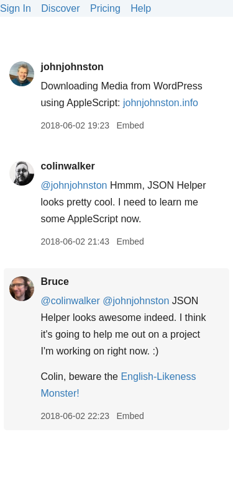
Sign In (15, 8)
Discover (60, 8)
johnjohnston (71, 66)
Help (140, 8)
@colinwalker (69, 300)
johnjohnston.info (160, 102)
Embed (130, 125)
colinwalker (67, 166)
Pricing (105, 8)
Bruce (54, 281)
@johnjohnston (73, 185)
